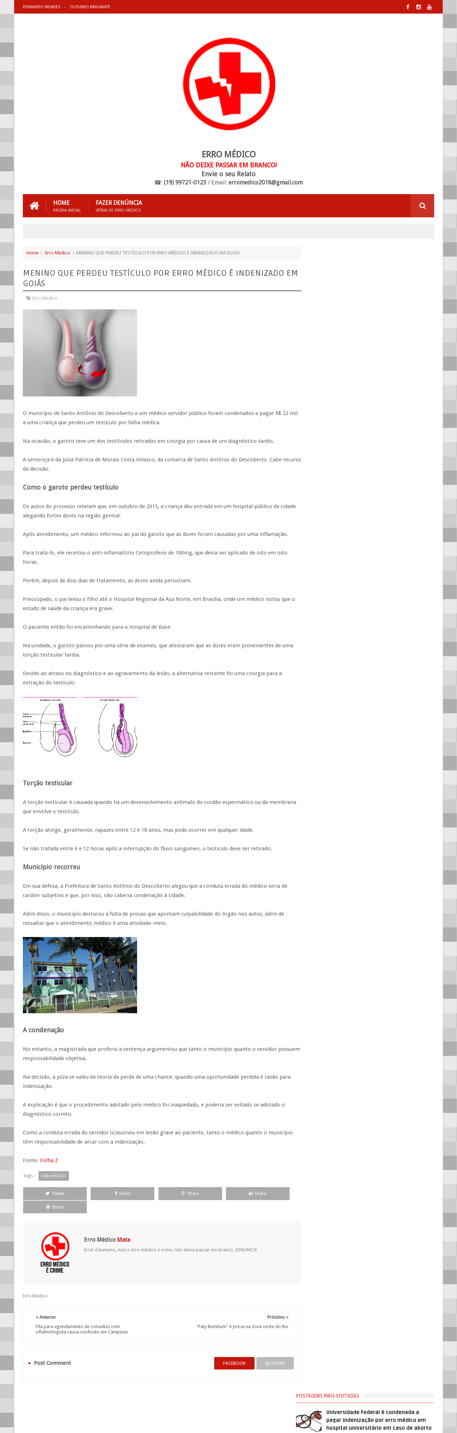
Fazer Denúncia (119, 205)
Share (103, 1193)
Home (67, 205)
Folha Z (49, 1160)
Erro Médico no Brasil (337, 461)
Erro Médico (57, 252)
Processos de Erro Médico (341, 487)
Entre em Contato (409, 1400)
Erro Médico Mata (106, 1421)
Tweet (48, 1193)
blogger (268, 1349)
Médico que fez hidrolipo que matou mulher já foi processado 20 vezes (386, 326)
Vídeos (322, 499)
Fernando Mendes (41, 7)
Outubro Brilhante (90, 7)
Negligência (327, 474)
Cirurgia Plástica (332, 435)
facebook (227, 1349)
